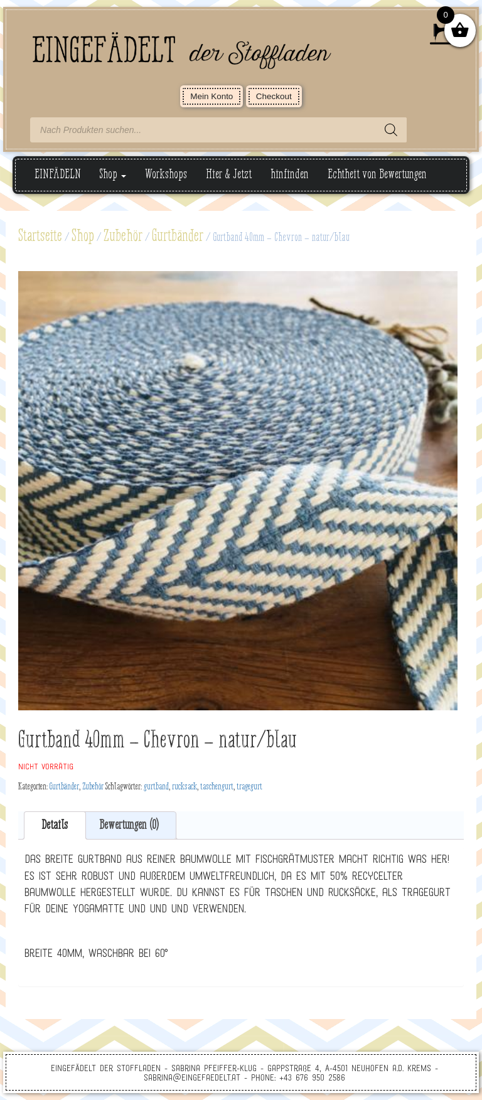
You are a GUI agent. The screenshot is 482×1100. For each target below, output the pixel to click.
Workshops (166, 174)
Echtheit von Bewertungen (377, 174)
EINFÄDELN (58, 174)
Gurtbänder (177, 236)
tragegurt (249, 787)
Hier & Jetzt (229, 174)
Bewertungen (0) (129, 825)
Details (54, 825)
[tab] (55, 825)
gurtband (156, 787)
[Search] (391, 129)
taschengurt (216, 787)
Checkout (274, 96)
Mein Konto (211, 96)
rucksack (184, 787)
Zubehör (123, 236)
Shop (113, 174)
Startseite (40, 236)
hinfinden (289, 174)
